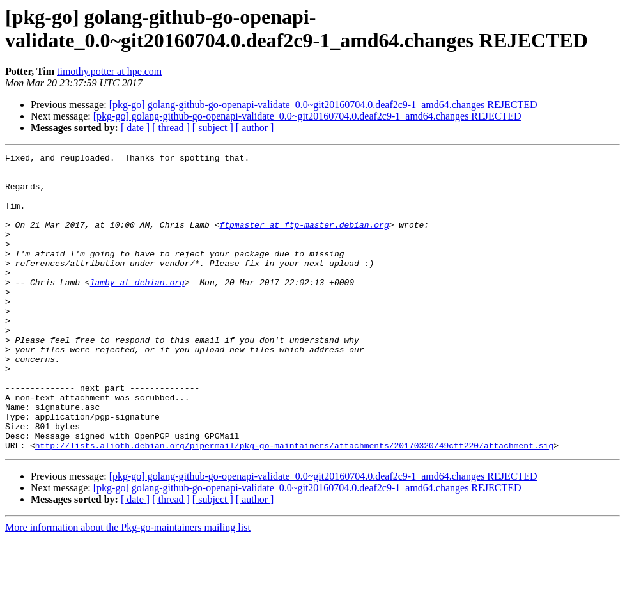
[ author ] (255, 127)
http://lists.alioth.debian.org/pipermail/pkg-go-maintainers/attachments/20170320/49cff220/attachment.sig (294, 504)
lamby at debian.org (137, 309)
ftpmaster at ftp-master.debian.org (304, 240)
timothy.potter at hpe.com (109, 71)
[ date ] (135, 127)
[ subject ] (212, 127)
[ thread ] (171, 127)
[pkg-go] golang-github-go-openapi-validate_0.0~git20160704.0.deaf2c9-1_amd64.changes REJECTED (323, 104)
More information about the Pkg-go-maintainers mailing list (128, 586)
